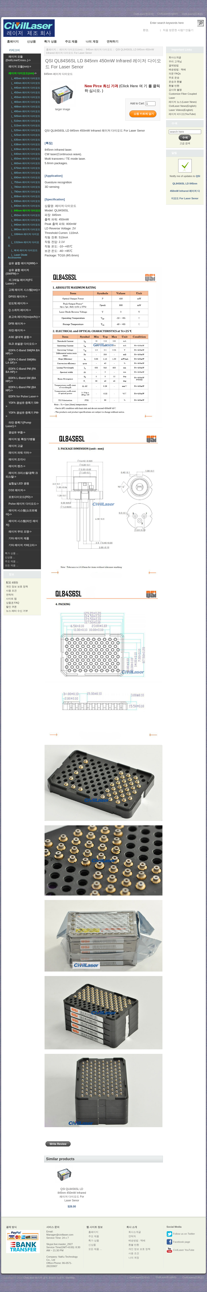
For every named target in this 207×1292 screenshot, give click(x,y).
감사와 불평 (175, 89)
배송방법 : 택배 (177, 69)
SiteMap (69, 1277)
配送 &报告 (12, 582)
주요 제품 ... (11, 561)
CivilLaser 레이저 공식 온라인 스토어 (43, 1277)
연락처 (10, 594)
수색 (174, 123)
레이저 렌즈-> (17, 466)
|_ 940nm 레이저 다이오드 (25, 224)
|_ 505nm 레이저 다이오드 (25, 116)
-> (22, 73)
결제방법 (174, 65)
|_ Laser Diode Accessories (17, 256)
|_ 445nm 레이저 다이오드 (25, 87)
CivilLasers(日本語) (192, 14)
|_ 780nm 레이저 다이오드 (25, 187)
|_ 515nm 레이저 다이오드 (25, 125)
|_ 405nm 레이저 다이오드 (25, 78)
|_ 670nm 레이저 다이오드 (25, 168)
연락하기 (112, 41)
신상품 (31, 41)
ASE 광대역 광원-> (20, 337)
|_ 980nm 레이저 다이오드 (25, 229)
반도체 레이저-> (18, 303)
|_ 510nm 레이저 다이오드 (25, 120)
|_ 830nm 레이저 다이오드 (25, 201)
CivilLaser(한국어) (144, 14)
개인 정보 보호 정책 (17, 586)
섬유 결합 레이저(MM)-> (23, 263)
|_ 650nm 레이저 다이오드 (25, 158)
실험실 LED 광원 (19, 483)
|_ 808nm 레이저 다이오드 (25, 196)
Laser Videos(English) (181, 110)
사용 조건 (11, 590)
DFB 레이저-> (17, 323)
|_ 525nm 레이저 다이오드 (25, 135)
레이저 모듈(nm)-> (20, 66)
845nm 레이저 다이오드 (99, 49)
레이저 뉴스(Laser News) (182, 102)
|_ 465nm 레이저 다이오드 (25, 102)
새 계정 (198, 30)
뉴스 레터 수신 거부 (17, 610)
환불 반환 (174, 85)
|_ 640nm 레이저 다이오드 (25, 153)
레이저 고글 (16, 446)
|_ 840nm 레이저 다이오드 (25, 205)
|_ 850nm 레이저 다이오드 (25, 215)
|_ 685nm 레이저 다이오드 (25, 172)
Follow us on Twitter (180, 1234)
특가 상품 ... (11, 553)
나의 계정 (92, 41)
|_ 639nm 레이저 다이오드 (25, 149)
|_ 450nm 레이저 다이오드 (25, 92)
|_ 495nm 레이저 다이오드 (25, 111)
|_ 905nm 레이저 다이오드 (25, 220)
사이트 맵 (11, 598)
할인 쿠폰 (11, 606)
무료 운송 (174, 77)
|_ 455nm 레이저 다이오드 (25, 97)
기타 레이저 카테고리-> (23, 545)
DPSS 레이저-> (18, 296)
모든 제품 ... (11, 565)
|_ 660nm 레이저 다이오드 (25, 163)
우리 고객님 (175, 61)
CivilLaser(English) (167, 13)
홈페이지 (13, 41)
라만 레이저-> (17, 330)
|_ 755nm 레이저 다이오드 (25, 182)
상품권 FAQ (12, 602)
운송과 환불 (175, 81)
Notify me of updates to (185, 182)
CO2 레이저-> (17, 490)
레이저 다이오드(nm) (71, 49)
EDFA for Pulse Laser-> (23, 396)
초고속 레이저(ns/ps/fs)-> (24, 316)
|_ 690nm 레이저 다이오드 (25, 177)
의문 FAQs (175, 73)
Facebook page (178, 1242)
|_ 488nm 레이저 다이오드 (25, 106)
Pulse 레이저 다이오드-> (24, 503)
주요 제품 (71, 41)
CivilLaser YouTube (180, 1250)
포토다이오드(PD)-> (21, 497)
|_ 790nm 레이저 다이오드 (25, 191)
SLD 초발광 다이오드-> (23, 343)
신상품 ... (10, 557)
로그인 (154, 30)
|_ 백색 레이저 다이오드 (24, 250)
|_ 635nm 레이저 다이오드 (25, 139)
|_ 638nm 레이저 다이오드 (25, 144)
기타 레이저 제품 (19, 538)
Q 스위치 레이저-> (20, 310)
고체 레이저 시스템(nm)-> (24, 289)
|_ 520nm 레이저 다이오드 (25, 130)
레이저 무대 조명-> (20, 531)
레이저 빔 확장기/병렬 (22, 439)
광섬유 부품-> (17, 432)
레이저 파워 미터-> (20, 452)
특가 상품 (50, 41)
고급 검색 (185, 143)
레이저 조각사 (17, 459)
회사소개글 (175, 57)
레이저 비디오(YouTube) (182, 114)
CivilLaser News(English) (182, 106)
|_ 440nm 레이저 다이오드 (25, 83)
